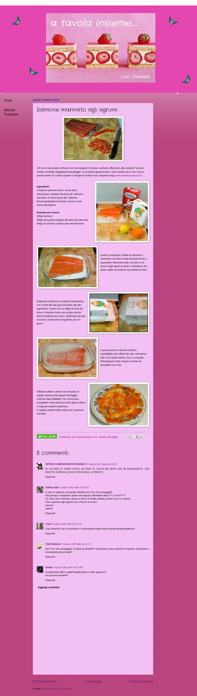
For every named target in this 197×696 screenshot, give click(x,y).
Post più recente (45, 681)
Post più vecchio (141, 681)
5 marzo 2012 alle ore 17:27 (76, 544)
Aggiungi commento (48, 587)
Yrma (48, 524)
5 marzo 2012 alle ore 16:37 (74, 487)
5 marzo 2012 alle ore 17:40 (67, 567)
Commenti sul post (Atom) (57, 688)
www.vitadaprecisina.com (129, 175)
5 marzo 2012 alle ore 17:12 (67, 524)
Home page (93, 681)
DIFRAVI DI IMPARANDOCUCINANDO (65, 464)
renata (48, 567)
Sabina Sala (51, 487)
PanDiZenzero (53, 544)
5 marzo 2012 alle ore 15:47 (102, 464)
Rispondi (50, 476)
